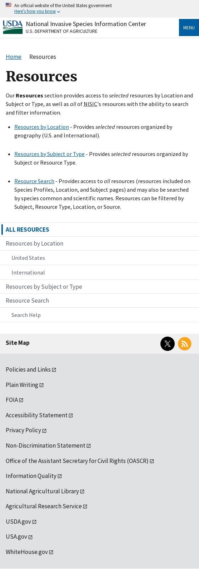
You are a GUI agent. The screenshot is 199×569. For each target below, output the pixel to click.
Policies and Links (28, 369)
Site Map (18, 343)
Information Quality (31, 476)
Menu (189, 27)
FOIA (12, 400)
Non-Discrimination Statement (45, 445)
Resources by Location (41, 126)
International (28, 272)
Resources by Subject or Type (49, 153)
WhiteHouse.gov (27, 552)
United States (28, 257)
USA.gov (16, 536)
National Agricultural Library (42, 491)
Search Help (26, 314)
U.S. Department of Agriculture (62, 31)
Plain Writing (22, 385)
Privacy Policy (23, 430)
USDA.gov (18, 521)
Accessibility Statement (37, 415)
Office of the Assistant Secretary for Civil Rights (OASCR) (77, 461)
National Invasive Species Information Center (86, 24)
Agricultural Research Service (44, 506)
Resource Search (34, 181)
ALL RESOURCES (27, 229)
